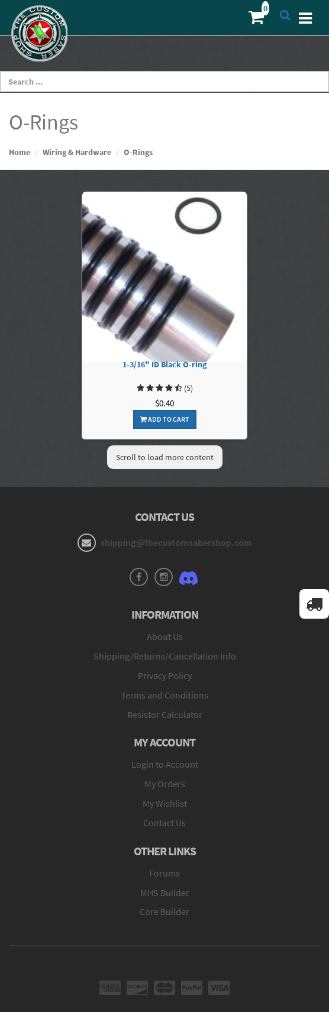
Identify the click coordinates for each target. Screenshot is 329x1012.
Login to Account (164, 764)
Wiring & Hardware (77, 152)
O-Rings (138, 152)
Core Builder (164, 911)
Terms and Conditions (164, 695)
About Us (165, 636)
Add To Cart (164, 419)
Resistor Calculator (164, 714)
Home (19, 152)
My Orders (164, 784)
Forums (164, 873)
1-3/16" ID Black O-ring (164, 365)
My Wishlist (165, 803)
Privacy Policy (165, 675)
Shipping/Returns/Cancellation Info (164, 656)
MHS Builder (164, 892)
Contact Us (164, 823)
